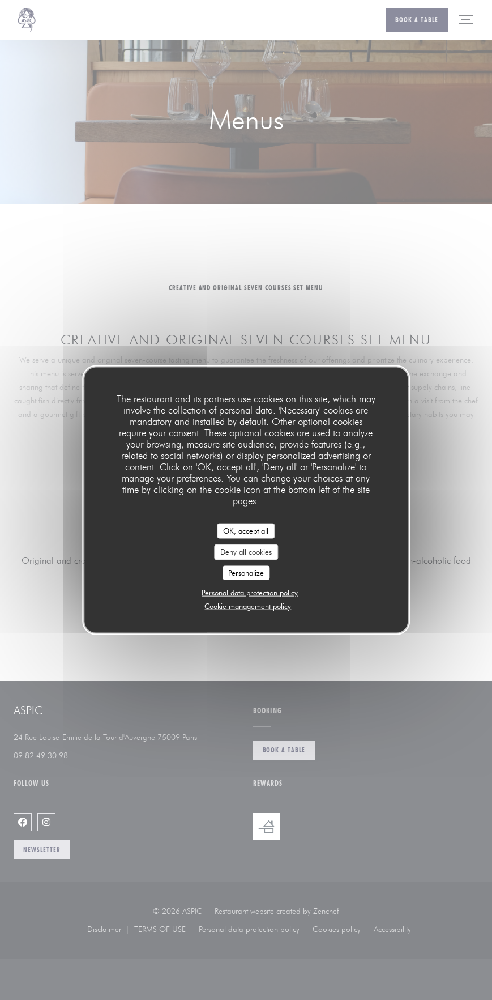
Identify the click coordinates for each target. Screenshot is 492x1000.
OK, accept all (245, 530)
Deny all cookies (246, 551)
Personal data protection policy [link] (250, 592)
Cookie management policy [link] (247, 606)
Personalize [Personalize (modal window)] (246, 572)
